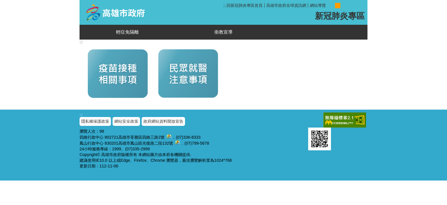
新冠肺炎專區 (116, 12)
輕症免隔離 (127, 32)
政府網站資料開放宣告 (163, 121)
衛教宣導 (223, 32)
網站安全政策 (126, 121)
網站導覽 (318, 5)
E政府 (314, 118)
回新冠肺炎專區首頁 (245, 5)
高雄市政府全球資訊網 (286, 5)
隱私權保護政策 (95, 121)
